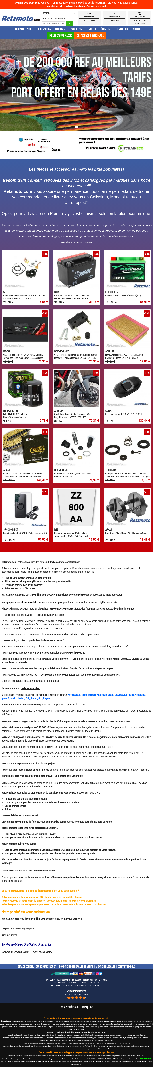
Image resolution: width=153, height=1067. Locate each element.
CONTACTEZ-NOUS (126, 966)
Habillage (60, 29)
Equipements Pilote (23, 29)
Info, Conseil (140, 16)
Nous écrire (140, 23)
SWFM (99, 985)
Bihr (50, 624)
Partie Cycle (77, 29)
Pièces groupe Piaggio (60, 35)
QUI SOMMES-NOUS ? (46, 966)
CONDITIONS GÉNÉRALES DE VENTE (76, 966)
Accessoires (44, 29)
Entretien (122, 29)
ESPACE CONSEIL (26, 966)
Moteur (92, 29)
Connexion (114, 20)
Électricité (107, 29)
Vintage (137, 29)
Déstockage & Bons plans (90, 35)
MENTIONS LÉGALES (105, 966)
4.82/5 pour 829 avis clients (76, 993)
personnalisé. (33, 688)
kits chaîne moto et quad (30, 746)
